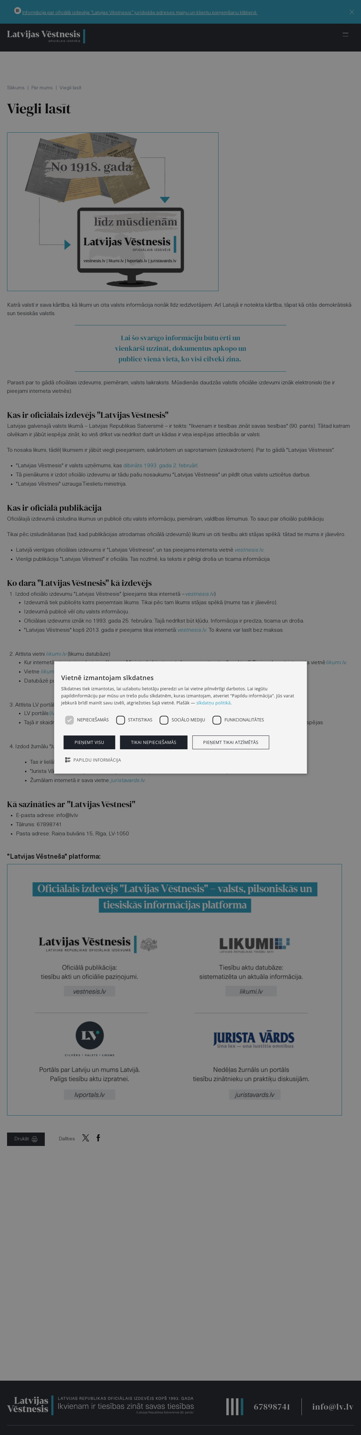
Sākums (16, 88)
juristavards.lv (128, 780)
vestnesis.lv (249, 550)
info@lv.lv (333, 1406)
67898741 (272, 1406)
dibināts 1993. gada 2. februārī (160, 466)
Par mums (42, 88)
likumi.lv (56, 654)
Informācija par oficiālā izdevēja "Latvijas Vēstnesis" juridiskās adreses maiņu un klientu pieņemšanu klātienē (140, 13)
